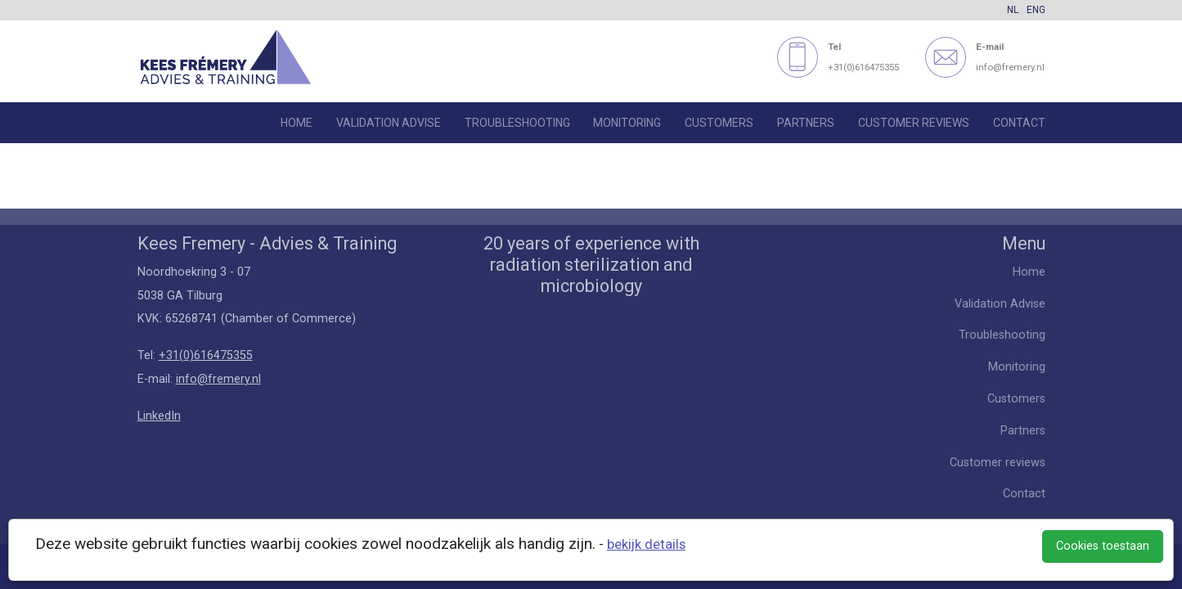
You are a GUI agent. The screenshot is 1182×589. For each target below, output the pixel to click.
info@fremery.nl (218, 379)
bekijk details (646, 544)
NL (1012, 10)
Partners (805, 122)
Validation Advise (388, 122)
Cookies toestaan (1102, 546)
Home (296, 122)
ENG (1036, 10)
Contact (1019, 122)
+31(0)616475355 (206, 355)
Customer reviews (913, 122)
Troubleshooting (517, 122)
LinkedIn (159, 416)
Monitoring (627, 122)
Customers (719, 122)
